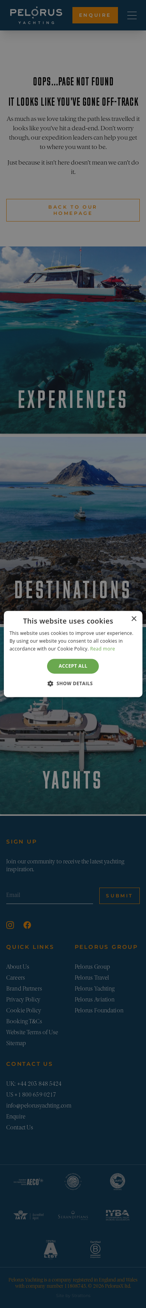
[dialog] (73, 654)
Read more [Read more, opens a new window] (102, 648)
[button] (73, 684)
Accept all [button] (73, 666)
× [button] (134, 619)
